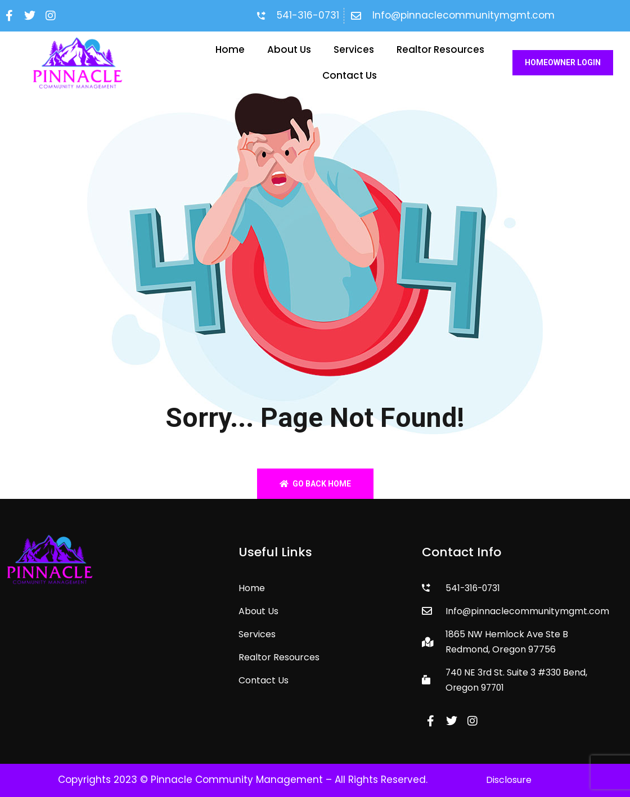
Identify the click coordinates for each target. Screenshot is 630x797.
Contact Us (349, 75)
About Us (289, 49)
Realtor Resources (440, 49)
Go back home (315, 483)
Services (354, 49)
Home (230, 49)
